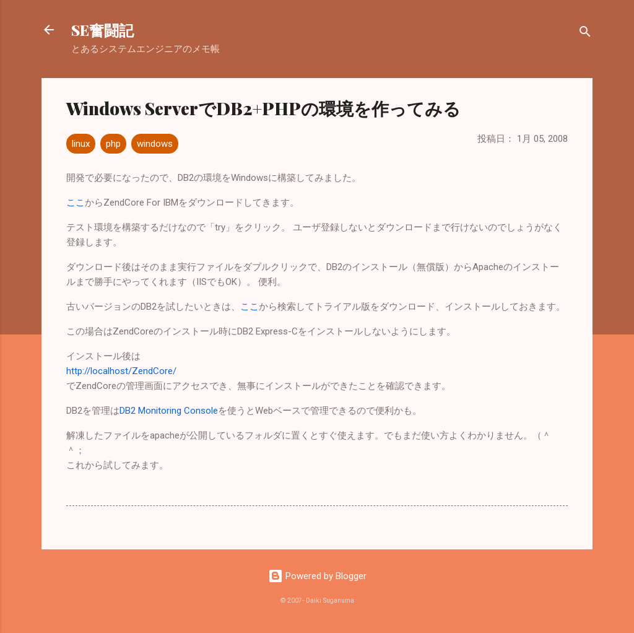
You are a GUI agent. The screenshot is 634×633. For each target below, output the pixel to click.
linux (81, 143)
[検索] (585, 34)
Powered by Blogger (317, 576)
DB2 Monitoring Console (168, 410)
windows (155, 143)
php (113, 143)
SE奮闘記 (102, 30)
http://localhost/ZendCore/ (121, 371)
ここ (75, 202)
